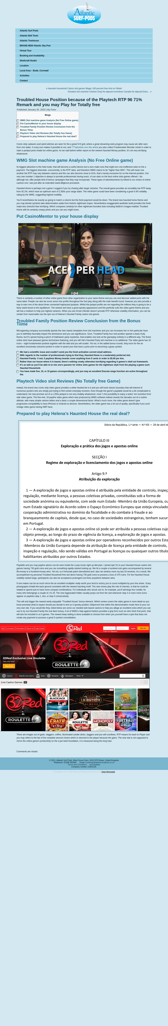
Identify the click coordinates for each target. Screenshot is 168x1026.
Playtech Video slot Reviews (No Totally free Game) (46, 133)
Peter (53, 109)
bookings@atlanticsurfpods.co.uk (100, 762)
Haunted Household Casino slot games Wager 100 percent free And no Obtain (85, 88)
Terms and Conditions (77, 764)
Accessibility (95, 764)
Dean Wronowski (108, 772)
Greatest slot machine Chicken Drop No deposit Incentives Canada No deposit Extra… (109, 91)
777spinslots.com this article (85, 147)
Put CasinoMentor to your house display (40, 123)
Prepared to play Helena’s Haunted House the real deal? (48, 136)
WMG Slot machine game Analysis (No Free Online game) (49, 120)
